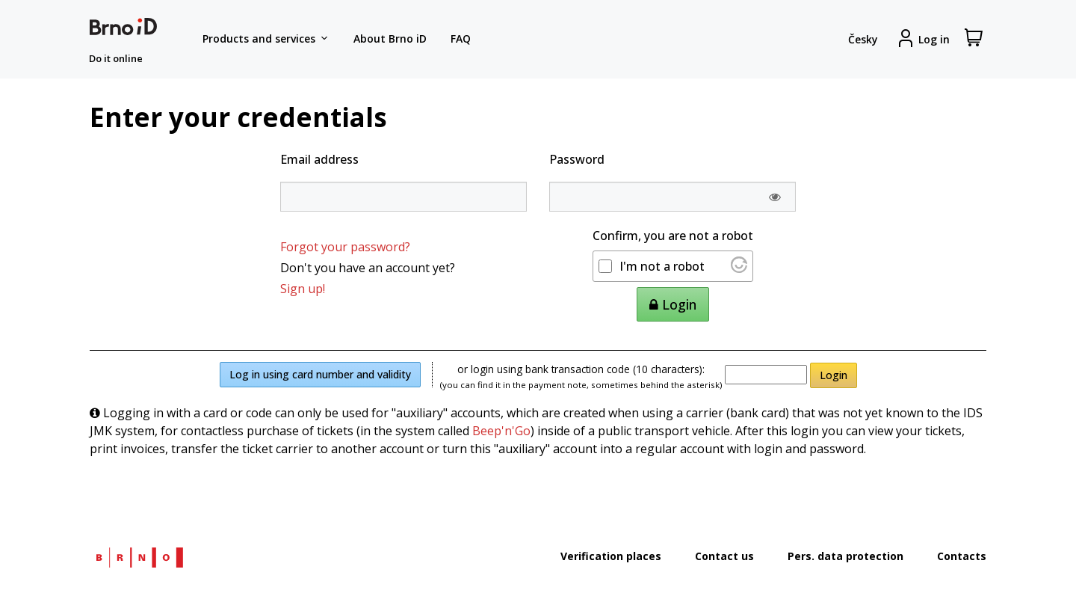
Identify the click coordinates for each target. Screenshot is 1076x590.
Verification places (610, 556)
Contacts (961, 556)
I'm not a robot (662, 266)
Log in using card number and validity (320, 374)
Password (577, 159)
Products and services (266, 38)
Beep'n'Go (501, 430)
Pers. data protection (845, 556)
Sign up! (302, 288)
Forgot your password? (345, 247)
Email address (319, 159)
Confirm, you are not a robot (673, 235)
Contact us (724, 556)
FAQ (461, 38)
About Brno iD (390, 38)
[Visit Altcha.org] (739, 268)
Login (833, 375)
